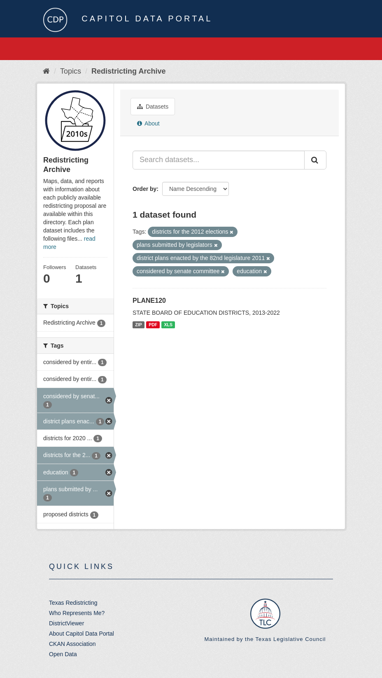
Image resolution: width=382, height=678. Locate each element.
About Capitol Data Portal (81, 633)
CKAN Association (72, 644)
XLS (168, 324)
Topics (70, 71)
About (148, 123)
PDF (153, 324)
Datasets (152, 106)
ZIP (138, 324)
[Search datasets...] (219, 160)
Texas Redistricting (73, 602)
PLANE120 (149, 300)
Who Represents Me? (77, 613)
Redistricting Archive (128, 71)
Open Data (63, 654)
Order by (144, 189)
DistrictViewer (66, 623)
